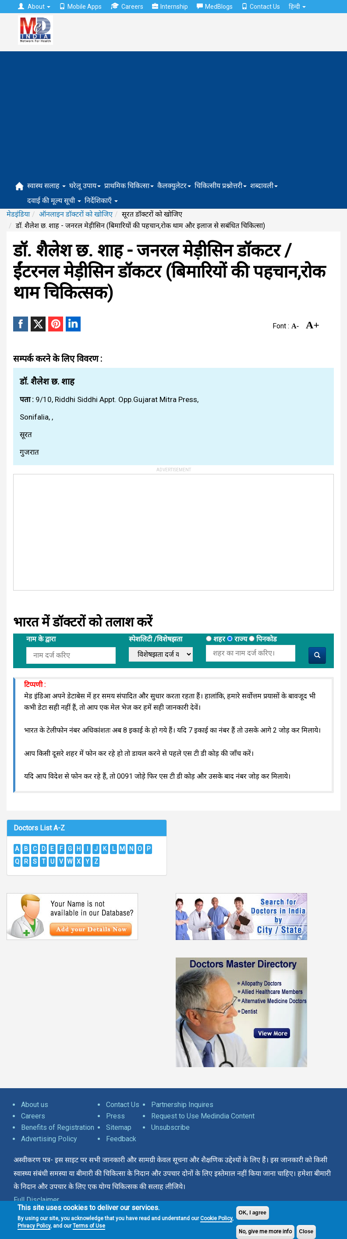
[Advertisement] (173, 112)
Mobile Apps (80, 6)
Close (306, 1231)
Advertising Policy (49, 1139)
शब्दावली (264, 186)
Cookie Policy (216, 1218)
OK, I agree (252, 1213)
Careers (126, 6)
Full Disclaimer (36, 1200)
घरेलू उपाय (85, 186)
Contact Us (260, 6)
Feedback (121, 1139)
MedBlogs (215, 6)
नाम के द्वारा (41, 639)
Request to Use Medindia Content (203, 1116)
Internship (170, 6)
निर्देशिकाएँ (101, 200)
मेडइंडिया (18, 214)
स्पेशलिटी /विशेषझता (155, 639)
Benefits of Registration (57, 1127)
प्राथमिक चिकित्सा (129, 186)
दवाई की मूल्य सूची (54, 200)
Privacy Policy (34, 1226)
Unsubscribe (170, 1127)
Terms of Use (89, 1226)
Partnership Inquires (182, 1104)
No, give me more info (265, 1231)
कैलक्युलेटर (174, 186)
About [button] (34, 6)
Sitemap (118, 1127)
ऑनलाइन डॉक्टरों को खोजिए (76, 214)
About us (34, 1104)
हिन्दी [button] (297, 6)
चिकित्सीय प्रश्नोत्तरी (221, 186)
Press (115, 1116)
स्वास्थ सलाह (46, 186)
